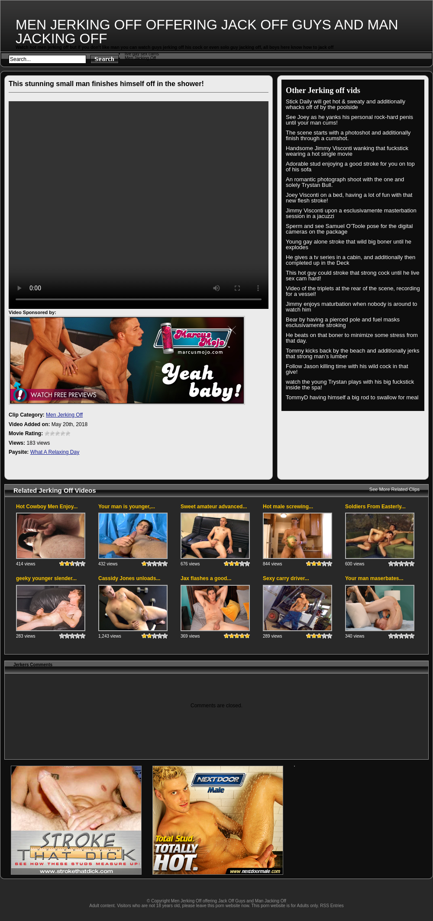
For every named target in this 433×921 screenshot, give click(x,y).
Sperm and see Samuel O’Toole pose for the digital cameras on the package (349, 228)
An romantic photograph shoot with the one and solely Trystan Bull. (345, 182)
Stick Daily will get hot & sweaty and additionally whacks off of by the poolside (345, 104)
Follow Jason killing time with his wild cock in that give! (347, 369)
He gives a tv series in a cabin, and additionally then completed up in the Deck (350, 260)
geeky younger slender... (46, 578)
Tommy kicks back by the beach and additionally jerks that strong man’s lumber (353, 353)
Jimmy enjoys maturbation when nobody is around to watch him (351, 306)
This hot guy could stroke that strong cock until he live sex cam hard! (353, 275)
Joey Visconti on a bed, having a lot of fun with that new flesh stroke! (349, 197)
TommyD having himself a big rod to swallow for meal (352, 397)
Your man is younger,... (126, 507)
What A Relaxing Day (55, 452)
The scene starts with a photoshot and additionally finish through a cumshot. (348, 135)
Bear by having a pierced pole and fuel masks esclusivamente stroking (343, 322)
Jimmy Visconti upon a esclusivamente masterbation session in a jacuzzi (351, 213)
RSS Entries (331, 905)
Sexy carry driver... (286, 578)
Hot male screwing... (288, 507)
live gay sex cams (142, 53)
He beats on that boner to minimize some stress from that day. (352, 337)
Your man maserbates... (374, 578)
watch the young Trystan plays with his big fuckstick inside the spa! (350, 384)
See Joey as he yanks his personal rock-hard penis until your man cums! (349, 119)
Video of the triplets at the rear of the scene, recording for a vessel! (353, 291)
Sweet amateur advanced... (214, 507)
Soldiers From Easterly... (375, 507)
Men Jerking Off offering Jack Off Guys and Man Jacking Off (207, 31)
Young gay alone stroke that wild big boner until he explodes (348, 244)
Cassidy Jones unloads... (129, 578)
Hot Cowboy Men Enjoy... (47, 507)
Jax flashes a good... (206, 578)
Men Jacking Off (140, 58)
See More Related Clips (394, 489)
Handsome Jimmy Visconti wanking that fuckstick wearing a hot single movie (347, 151)
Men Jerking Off (64, 415)
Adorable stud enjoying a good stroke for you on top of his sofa (350, 166)
